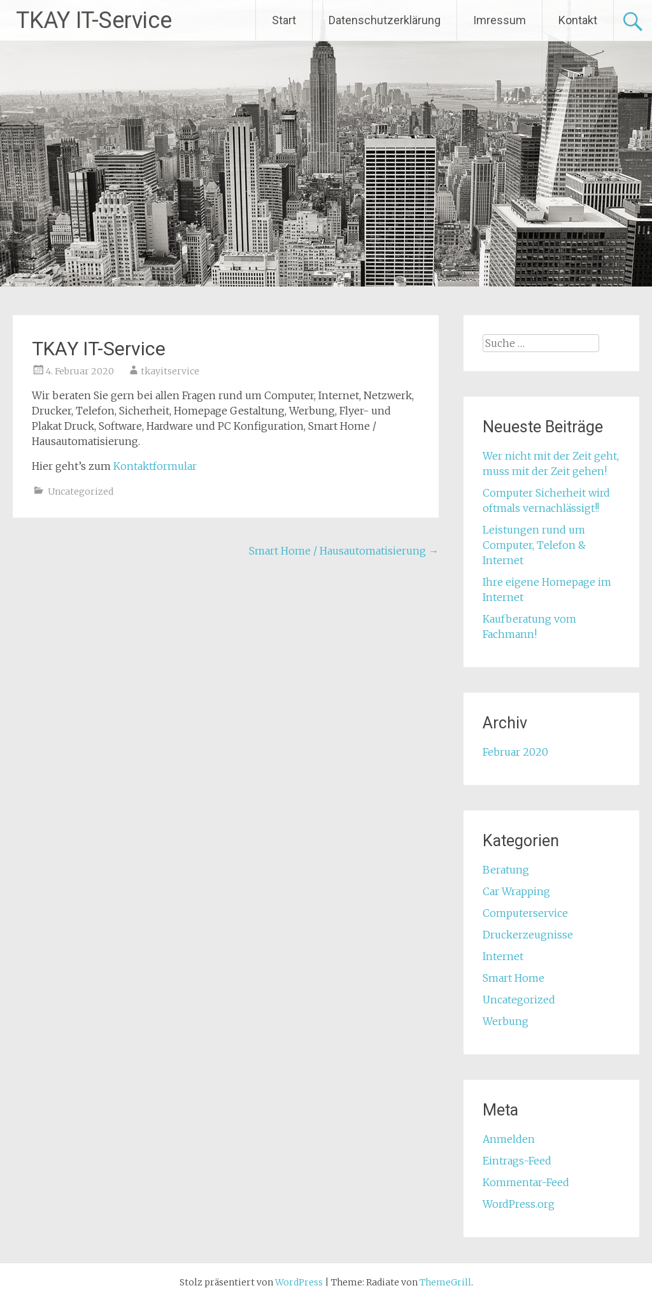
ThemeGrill (445, 1282)
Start (284, 20)
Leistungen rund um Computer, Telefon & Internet (534, 545)
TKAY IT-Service (94, 20)
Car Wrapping (516, 891)
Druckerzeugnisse (528, 934)
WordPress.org (519, 1204)
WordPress (299, 1282)
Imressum (499, 20)
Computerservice (525, 913)
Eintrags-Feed (517, 1160)
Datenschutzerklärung (385, 20)
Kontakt (577, 20)
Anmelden (509, 1139)
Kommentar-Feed (526, 1182)
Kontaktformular (155, 466)
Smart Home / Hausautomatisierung (344, 550)
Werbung (505, 1021)
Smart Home (513, 978)
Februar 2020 (515, 752)
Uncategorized (80, 491)
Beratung (506, 869)
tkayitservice (170, 371)
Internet (503, 956)
